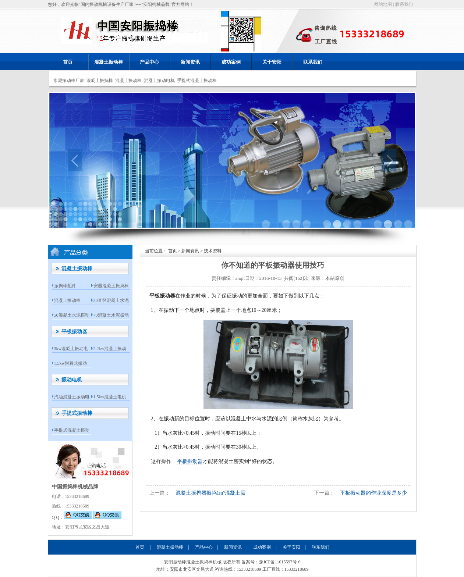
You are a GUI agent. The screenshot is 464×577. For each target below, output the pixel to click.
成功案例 (231, 62)
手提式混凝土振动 (71, 430)
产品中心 (149, 62)
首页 (67, 62)
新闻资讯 (190, 62)
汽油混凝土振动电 (71, 396)
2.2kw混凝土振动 (110, 348)
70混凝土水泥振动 (111, 315)
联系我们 (404, 4)
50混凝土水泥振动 (71, 315)
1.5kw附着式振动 (70, 363)
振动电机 (71, 379)
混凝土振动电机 (159, 80)
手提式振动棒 (76, 413)
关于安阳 (271, 62)
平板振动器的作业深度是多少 (373, 493)
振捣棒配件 (65, 285)
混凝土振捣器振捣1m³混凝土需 (210, 493)
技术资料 (213, 250)
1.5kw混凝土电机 (110, 396)
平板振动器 (74, 331)
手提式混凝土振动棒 (197, 80)
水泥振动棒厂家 (68, 80)
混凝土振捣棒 (99, 80)
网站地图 (383, 4)
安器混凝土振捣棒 (111, 285)
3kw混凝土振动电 (71, 348)
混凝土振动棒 (108, 62)
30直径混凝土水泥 (111, 300)
